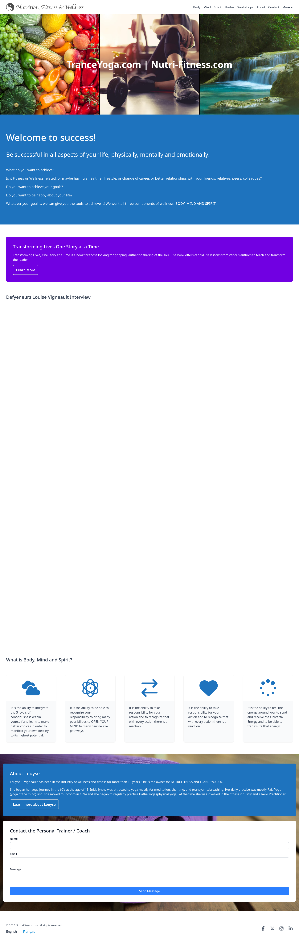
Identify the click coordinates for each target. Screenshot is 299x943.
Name (14, 838)
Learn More (25, 270)
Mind (207, 7)
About (260, 7)
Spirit (217, 7)
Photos (229, 7)
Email (13, 854)
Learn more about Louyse (34, 804)
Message (15, 869)
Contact (273, 7)
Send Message (149, 891)
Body (196, 7)
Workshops (245, 7)
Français (29, 931)
